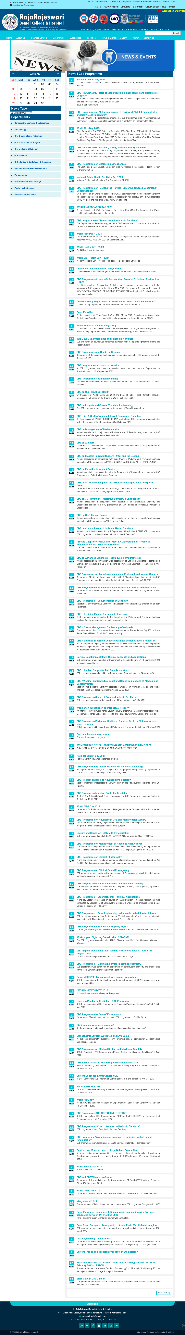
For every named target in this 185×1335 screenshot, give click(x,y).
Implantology (20, 129)
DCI (109, 2)
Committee (137, 2)
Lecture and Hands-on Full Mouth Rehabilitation (103, 833)
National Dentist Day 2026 (91, 79)
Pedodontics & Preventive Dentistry (30, 168)
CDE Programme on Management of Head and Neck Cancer (109, 843)
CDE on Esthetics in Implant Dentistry (97, 469)
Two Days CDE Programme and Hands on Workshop (105, 338)
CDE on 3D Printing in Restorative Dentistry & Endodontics (109, 498)
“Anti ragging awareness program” (95, 1025)
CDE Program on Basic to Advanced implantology (104, 779)
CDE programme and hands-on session (98, 365)
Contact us (149, 38)
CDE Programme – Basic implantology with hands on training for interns (116, 913)
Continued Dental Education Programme (99, 268)
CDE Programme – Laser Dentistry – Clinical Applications (108, 896)
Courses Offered (40, 38)
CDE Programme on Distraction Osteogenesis (102, 163)
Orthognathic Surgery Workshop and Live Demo (103, 1035)
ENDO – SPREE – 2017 (89, 1086)
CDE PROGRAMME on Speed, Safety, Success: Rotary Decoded (111, 147)
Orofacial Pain (20, 155)
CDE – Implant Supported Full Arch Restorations (103, 670)
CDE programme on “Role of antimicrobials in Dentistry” (107, 220)
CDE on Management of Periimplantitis (98, 429)
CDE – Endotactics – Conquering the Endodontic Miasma (108, 1062)
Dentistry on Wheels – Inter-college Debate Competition (107, 1150)
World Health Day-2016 (89, 1166)
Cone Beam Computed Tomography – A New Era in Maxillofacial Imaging (117, 1225)
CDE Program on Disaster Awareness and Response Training (110, 883)
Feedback (165, 2)
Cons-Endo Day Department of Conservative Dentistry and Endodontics (116, 301)
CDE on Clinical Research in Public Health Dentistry (105, 528)
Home (9, 38)
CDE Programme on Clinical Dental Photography (103, 870)
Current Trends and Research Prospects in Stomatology (107, 1251)
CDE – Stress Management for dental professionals (105, 627)
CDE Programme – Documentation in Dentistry (102, 600)
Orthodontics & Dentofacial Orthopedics (32, 162)
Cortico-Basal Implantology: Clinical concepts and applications (111, 657)
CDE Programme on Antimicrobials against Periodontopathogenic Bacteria (118, 574)
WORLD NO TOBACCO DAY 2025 (94, 207)
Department (59, 38)
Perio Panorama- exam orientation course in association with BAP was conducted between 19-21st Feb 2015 (115, 1213)
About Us (21, 38)
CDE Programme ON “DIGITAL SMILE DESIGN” (102, 1113)
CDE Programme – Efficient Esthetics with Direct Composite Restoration (116, 587)
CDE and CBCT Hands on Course (94, 1177)
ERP (88, 2)
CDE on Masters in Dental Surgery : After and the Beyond (108, 455)
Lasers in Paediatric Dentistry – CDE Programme (103, 1001)
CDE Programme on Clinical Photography (99, 857)
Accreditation (101, 2)
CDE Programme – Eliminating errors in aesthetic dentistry (109, 963)
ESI (93, 2)
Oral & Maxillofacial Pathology (28, 136)
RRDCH (172, 1332)
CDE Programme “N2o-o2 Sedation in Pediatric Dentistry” (108, 1126)
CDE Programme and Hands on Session (98, 352)
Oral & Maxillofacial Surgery (27, 142)
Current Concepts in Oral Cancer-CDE (97, 1075)
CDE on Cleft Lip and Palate (92, 515)
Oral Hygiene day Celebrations (93, 1238)
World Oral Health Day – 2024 (93, 257)
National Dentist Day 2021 (91, 755)
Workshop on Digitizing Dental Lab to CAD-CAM (103, 937)
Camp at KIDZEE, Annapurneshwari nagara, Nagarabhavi (107, 977)
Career (172, 2)
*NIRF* (115, 6)
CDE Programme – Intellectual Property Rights (102, 926)
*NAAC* (106, 6)
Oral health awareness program (94, 734)
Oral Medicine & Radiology (26, 149)
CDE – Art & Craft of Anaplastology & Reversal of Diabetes (109, 416)
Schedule (147, 2)
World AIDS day (85, 1099)
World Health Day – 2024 (90, 247)
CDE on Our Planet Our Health (93, 391)
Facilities (92, 38)
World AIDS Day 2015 (88, 1190)
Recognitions (126, 2)
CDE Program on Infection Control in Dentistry (102, 793)
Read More (163, 1293)
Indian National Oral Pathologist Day (96, 325)
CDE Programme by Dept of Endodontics (99, 1014)
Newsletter (157, 2)
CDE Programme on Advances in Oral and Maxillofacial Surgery (111, 819)
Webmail (98, 7)
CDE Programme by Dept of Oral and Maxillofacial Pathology (110, 766)
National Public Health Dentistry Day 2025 (100, 177)
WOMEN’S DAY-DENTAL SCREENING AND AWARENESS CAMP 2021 (114, 745)
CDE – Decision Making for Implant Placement (102, 614)
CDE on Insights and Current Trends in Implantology (105, 405)
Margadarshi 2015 (87, 1201)
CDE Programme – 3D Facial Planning (97, 378)
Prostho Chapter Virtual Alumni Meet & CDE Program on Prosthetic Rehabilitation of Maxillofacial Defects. (113, 543)
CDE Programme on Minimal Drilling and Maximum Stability (109, 1049)
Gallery (124, 38)
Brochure (116, 2)
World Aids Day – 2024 (89, 233)
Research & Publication (25, 194)
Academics (76, 38)
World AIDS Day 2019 (88, 806)
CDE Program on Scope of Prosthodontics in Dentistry (106, 697)
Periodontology (21, 175)
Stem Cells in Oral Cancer (91, 1278)
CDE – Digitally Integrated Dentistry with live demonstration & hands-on (116, 640)
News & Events (109, 38)
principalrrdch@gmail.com (23, 5)
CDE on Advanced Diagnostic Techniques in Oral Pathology (109, 557)
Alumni (136, 38)
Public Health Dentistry (24, 188)
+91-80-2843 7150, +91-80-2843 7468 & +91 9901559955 (35, 3)
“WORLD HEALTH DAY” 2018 (92, 990)
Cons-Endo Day (85, 312)
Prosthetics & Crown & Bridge (27, 181)
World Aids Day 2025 (88, 128)
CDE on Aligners (85, 442)
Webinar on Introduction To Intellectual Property (103, 707)
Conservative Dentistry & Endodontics (31, 123)
